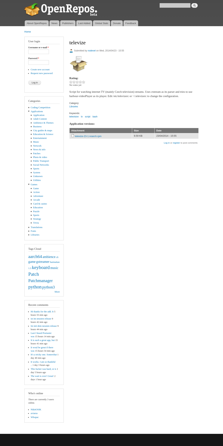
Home (27, 31)
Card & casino (40, 203)
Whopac (35, 417)
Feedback (130, 23)
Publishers (67, 23)
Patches (36, 153)
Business (37, 126)
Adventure (38, 196)
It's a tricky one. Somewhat (44, 354)
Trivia (36, 223)
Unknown (38, 176)
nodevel (92, 50)
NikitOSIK (36, 409)
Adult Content (40, 119)
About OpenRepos (37, 23)
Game (36, 188)
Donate (117, 23)
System (36, 172)
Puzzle (36, 211)
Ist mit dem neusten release (44, 326)
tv (82, 116)
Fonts (33, 231)
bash (95, 116)
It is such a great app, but (43, 340)
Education (38, 207)
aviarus (34, 413)
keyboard (41, 267)
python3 (48, 287)
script (87, 116)
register (176, 143)
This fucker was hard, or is (43, 369)
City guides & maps (42, 130)
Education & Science (43, 134)
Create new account (40, 69)
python (35, 287)
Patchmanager (40, 280)
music (54, 268)
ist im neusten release (41, 318)
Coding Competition (40, 107)
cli (57, 257)
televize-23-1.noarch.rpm (88, 136)
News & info (39, 149)
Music (36, 142)
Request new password (42, 73)
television (74, 116)
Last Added (84, 23)
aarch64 (35, 256)
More (57, 291)
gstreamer (42, 262)
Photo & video (40, 157)
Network (37, 145)
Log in (167, 143)
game (32, 262)
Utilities (37, 180)
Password (33, 58)
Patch (33, 274)
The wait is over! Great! (42, 376)
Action (36, 192)
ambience (49, 257)
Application (38, 115)
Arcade (36, 200)
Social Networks (41, 165)
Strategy (37, 219)
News (54, 23)
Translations (37, 227)
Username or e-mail (38, 47)
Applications (37, 111)
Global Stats (101, 23)
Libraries (35, 234)
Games (34, 184)
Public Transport (41, 161)
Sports (36, 168)
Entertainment (40, 138)
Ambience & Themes (43, 123)
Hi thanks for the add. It (42, 311)
